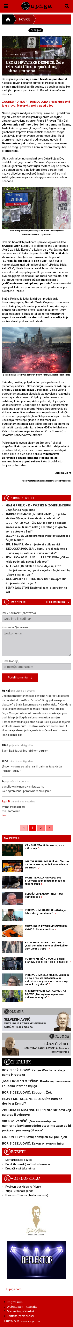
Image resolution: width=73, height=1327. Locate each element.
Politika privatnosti (19, 1316)
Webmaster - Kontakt (20, 1306)
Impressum (13, 1302)
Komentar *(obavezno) (36, 641)
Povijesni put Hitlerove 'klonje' (23, 1186)
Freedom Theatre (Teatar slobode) (26, 1195)
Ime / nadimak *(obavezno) (36, 616)
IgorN (6, 801)
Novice (24, 19)
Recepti (15, 1152)
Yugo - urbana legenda (19, 1190)
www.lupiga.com (30, 1321)
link (4, 815)
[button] (6, 5)
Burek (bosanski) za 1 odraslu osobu (27, 1164)
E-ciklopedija (22, 1178)
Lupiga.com (13, 1289)
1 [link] (32, 828)
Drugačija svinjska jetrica (20, 1168)
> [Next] (49, 828)
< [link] (24, 828)
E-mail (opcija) (36, 665)
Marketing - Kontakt (20, 1311)
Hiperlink (17, 1062)
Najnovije (12, 838)
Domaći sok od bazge (18, 1159)
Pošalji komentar (20, 678)
